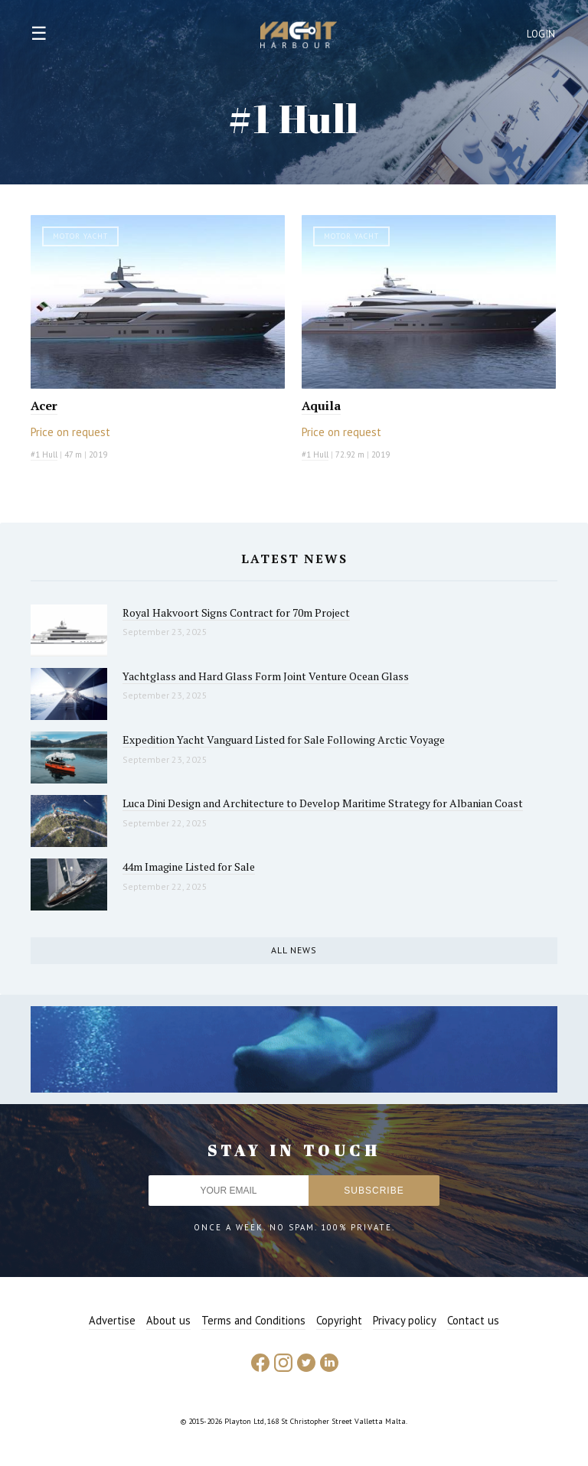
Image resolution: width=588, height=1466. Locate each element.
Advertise (112, 1320)
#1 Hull (44, 454)
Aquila (321, 405)
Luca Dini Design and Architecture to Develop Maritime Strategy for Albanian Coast (322, 803)
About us (168, 1320)
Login (541, 34)
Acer (44, 405)
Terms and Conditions (253, 1320)
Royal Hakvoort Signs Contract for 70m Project (236, 612)
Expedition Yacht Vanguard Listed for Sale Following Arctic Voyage (283, 739)
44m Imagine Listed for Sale (188, 866)
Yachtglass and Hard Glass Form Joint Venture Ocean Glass (265, 676)
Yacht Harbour (298, 36)
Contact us (473, 1320)
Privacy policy (404, 1320)
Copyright (339, 1320)
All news (294, 950)
